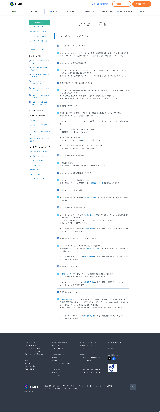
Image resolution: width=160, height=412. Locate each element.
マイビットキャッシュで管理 (61, 363)
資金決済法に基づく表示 (51, 386)
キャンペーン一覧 (124, 11)
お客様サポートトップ (37, 49)
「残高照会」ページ (97, 183)
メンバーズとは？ (35, 11)
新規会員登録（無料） (86, 345)
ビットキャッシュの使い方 (38, 36)
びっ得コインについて (36, 160)
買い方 (53, 11)
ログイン (120, 4)
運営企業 (110, 348)
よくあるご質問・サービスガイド (90, 369)
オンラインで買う (29, 366)
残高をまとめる (106, 11)
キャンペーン (56, 372)
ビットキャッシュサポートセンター (90, 372)
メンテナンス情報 (85, 360)
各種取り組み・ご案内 (70, 388)
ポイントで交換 (29, 369)
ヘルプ (142, 11)
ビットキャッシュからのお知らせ (90, 357)
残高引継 (55, 360)
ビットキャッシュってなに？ (33, 345)
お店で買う (27, 363)
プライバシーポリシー (69, 386)
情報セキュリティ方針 (85, 386)
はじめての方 (18, 11)
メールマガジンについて (37, 179)
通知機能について (35, 169)
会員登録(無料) (88, 228)
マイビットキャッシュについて (39, 156)
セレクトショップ (57, 348)
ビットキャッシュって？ (37, 27)
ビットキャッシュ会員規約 (52, 388)
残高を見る (89, 11)
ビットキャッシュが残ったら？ (39, 41)
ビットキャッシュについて (38, 120)
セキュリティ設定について (38, 174)
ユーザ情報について (36, 165)
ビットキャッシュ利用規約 (104, 386)
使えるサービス (71, 11)
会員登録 (140, 4)
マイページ (86, 140)
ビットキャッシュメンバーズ (38, 151)
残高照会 (55, 357)
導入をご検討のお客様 (100, 4)
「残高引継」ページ (90, 215)
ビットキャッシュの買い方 (38, 31)
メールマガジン (57, 375)
